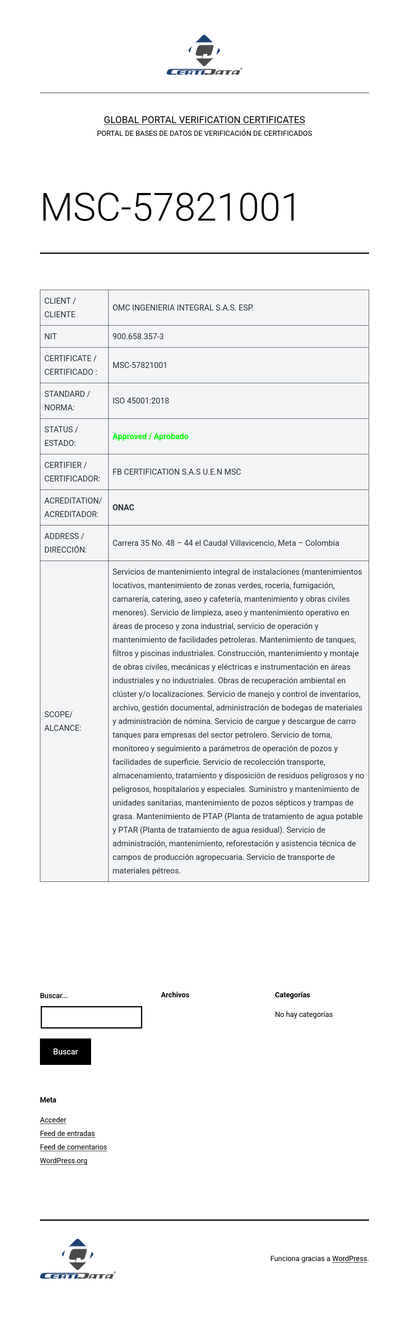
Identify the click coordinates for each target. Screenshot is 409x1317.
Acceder (53, 1120)
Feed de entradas (67, 1133)
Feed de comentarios (73, 1147)
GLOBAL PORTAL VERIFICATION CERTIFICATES (204, 119)
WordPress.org (63, 1160)
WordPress (349, 1258)
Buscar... (54, 995)
